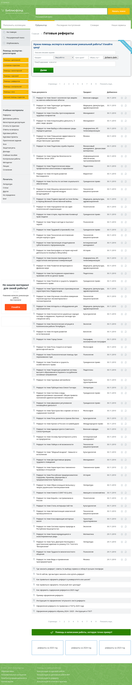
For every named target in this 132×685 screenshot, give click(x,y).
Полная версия (7, 681)
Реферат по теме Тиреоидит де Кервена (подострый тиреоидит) (53, 106)
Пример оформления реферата (49, 595)
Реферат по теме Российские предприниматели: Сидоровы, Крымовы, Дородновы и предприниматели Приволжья (57, 477)
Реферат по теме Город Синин (49, 339)
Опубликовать (13, 43)
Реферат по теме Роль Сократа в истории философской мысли (54, 348)
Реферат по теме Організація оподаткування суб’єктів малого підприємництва (55, 243)
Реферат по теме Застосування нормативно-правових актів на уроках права (55, 274)
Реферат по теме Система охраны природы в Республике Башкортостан (55, 527)
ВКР (68, 675)
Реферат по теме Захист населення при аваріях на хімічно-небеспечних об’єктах (56, 99)
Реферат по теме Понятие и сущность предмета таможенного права (56, 282)
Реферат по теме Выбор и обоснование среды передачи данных (56, 129)
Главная (35, 33)
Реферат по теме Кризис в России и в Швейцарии (57, 423)
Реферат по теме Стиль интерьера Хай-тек (54, 506)
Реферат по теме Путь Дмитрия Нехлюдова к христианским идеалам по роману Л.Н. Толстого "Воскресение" (57, 544)
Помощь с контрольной (12, 86)
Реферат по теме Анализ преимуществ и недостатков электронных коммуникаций (54, 259)
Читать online (126, 98)
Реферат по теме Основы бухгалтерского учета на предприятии (56, 438)
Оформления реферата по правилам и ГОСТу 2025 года (60, 606)
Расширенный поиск (44, 17)
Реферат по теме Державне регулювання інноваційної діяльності (54, 404)
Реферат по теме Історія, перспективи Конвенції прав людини (57, 215)
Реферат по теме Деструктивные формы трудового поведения (53, 460)
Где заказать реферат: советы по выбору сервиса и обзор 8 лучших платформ (69, 569)
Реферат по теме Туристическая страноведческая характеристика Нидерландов (57, 289)
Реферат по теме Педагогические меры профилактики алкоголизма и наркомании (54, 167)
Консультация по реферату (48, 678)
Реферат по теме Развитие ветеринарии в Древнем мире (54, 266)
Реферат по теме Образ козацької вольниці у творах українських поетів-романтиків (55, 486)
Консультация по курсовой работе (50, 671)
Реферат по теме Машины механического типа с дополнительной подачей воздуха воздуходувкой (57, 191)
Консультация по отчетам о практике (52, 681)
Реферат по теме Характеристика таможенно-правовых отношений (56, 468)
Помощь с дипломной (12, 60)
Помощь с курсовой (11, 76)
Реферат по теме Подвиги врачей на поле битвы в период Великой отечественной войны (57, 200)
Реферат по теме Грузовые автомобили (53, 380)
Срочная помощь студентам (14, 97)
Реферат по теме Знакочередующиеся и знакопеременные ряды (53, 535)
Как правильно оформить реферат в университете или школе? (63, 579)
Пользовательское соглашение (13, 675)
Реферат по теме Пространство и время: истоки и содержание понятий (57, 411)
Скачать (122, 98)
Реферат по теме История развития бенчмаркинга (51, 174)
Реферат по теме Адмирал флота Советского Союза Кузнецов (55, 430)
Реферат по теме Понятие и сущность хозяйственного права (52, 363)
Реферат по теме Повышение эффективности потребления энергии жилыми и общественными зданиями (55, 138)
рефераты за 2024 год (81, 647)
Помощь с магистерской (13, 71)
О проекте (5, 2)
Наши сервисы (119, 25)
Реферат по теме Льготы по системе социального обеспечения (57, 182)
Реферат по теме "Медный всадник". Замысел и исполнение (56, 453)
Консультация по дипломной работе (51, 675)
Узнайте (15, 307)
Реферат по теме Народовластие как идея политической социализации (54, 207)
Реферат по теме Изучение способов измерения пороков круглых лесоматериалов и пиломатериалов (57, 298)
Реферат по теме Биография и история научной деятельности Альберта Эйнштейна (56, 251)
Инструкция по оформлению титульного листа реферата (60, 600)
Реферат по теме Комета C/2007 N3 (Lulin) (54, 492)
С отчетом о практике (12, 65)
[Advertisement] (15, 241)
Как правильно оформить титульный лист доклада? (58, 585)
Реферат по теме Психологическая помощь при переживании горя (56, 355)
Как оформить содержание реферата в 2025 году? (57, 590)
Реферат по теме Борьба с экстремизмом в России (54, 499)
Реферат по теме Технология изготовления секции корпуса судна (54, 236)
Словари (94, 25)
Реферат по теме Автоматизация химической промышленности (55, 512)
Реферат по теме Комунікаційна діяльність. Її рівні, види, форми (55, 122)
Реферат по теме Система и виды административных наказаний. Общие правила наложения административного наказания (56, 395)
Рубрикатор (41, 25)
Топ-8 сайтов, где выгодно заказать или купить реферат (60, 574)
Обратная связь (7, 671)
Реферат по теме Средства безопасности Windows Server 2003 (53, 157)
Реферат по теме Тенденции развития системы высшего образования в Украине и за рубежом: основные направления (56, 372)
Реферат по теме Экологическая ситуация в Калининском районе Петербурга (55, 325)
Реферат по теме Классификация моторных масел (55, 520)
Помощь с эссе (9, 92)
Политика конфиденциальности (14, 678)
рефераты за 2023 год (115, 647)
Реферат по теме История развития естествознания (51, 332)
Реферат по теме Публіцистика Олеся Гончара (56, 387)
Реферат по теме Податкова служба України (55, 146)
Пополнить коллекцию (14, 25)
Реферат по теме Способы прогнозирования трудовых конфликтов (55, 114)
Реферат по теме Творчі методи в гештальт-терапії (55, 223)
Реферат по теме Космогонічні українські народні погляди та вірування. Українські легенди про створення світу (57, 316)
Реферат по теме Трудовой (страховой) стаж (55, 229)
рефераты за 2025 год (47, 647)
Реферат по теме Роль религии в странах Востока (57, 418)
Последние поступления (68, 25)
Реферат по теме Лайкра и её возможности (54, 444)
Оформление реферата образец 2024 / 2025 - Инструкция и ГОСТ (64, 611)
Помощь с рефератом (12, 81)
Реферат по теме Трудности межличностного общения (55, 553)
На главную (12, 32)
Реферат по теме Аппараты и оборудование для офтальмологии (57, 307)
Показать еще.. (106, 84)
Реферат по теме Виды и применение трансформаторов (52, 560)
